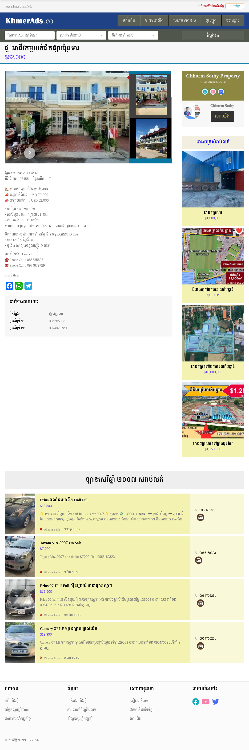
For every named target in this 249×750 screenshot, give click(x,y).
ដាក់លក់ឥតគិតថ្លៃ (141, 710)
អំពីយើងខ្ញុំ (12, 701)
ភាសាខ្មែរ (234, 6)
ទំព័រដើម (135, 719)
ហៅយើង (222, 116)
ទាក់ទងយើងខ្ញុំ (77, 701)
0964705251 (208, 596)
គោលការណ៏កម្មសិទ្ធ (18, 719)
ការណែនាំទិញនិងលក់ (81, 710)
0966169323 (208, 553)
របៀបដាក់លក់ (139, 701)
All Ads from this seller (213, 82)
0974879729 (58, 328)
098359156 (207, 510)
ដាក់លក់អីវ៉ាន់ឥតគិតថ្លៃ (211, 6)
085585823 (57, 321)
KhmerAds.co (34, 740)
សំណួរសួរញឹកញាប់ (79, 719)
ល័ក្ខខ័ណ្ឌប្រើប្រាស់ (17, 710)
